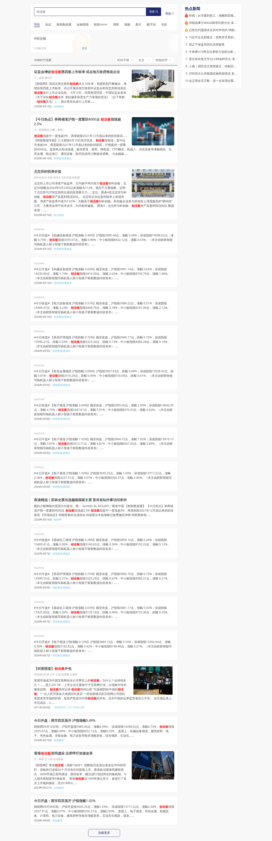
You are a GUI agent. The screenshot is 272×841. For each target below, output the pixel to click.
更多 (84, 48)
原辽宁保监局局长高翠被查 (207, 44)
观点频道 (59, 215)
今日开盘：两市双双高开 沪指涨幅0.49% (65, 720)
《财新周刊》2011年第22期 (68, 707)
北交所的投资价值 (47, 171)
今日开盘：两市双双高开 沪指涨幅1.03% (65, 801)
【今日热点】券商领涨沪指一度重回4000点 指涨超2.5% (77, 121)
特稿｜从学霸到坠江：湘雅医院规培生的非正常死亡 (223, 15)
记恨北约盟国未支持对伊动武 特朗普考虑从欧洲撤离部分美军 (229, 30)
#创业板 (40, 38)
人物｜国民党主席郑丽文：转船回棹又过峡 (217, 66)
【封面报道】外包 (52, 668)
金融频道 (59, 106)
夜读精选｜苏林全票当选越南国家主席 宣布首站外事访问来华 (80, 500)
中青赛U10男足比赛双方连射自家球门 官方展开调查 (223, 52)
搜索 (153, 11)
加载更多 (104, 832)
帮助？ (169, 14)
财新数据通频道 (63, 158)
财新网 (57, 519)
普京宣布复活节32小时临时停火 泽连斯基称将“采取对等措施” (229, 59)
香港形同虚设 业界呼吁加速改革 (63, 753)
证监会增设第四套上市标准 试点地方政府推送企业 (77, 72)
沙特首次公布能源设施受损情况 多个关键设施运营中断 (225, 73)
